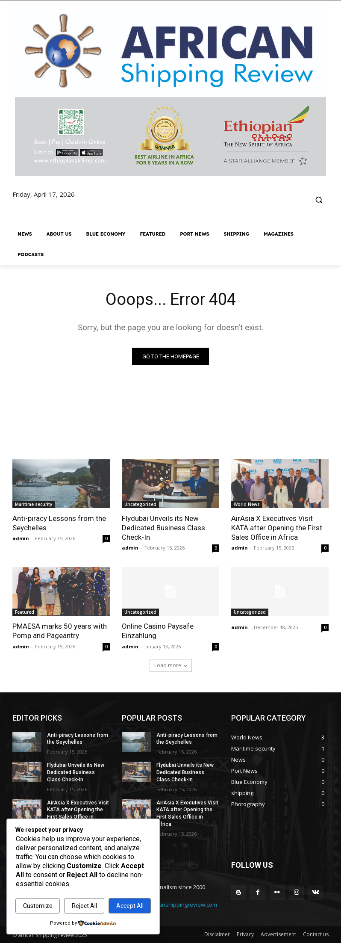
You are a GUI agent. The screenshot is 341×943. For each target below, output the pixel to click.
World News (247, 504)
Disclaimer (217, 934)
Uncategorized (140, 504)
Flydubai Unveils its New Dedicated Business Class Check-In (163, 527)
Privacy (245, 934)
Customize (38, 905)
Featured (24, 612)
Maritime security (33, 504)
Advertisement (278, 934)
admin (20, 538)
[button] (319, 200)
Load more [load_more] (170, 665)
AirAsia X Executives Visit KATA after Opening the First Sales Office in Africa (276, 527)
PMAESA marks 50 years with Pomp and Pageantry (59, 631)
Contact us (316, 934)
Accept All (130, 905)
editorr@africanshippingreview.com (170, 905)
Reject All (84, 905)
